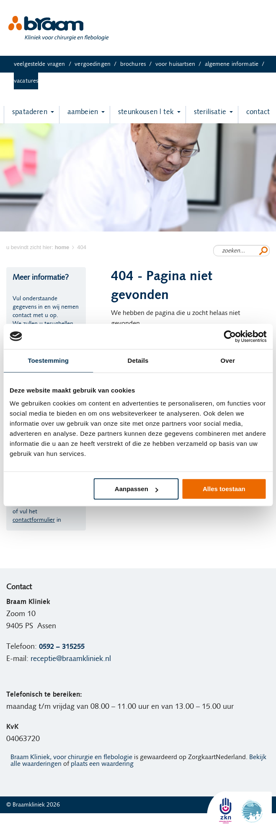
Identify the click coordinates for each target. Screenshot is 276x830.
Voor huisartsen (180, 64)
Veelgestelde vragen (44, 64)
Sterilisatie (206, 114)
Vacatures (26, 81)
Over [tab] (228, 360)
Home (18, 822)
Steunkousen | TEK (142, 114)
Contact (254, 114)
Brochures (137, 64)
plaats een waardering (102, 763)
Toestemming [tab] (48, 360)
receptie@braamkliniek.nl (71, 659)
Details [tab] (138, 360)
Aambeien (78, 114)
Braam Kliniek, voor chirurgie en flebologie (71, 757)
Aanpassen (136, 488)
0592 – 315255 (62, 646)
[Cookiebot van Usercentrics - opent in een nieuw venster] (229, 336)
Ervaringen (48, 822)
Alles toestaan (224, 488)
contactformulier (34, 520)
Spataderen (25, 114)
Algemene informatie (236, 64)
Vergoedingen (97, 64)
